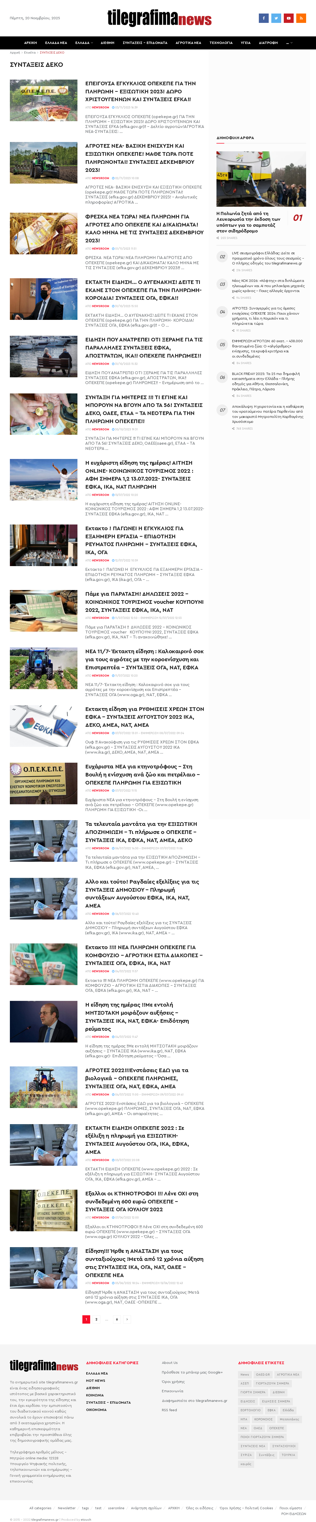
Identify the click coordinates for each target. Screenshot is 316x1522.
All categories (40, 1508)
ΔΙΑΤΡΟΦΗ (268, 43)
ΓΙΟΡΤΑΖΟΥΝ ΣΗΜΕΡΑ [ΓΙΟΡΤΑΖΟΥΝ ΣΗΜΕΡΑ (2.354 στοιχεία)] (272, 1383)
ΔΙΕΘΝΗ (107, 43)
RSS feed (169, 1410)
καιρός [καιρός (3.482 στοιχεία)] (246, 1464)
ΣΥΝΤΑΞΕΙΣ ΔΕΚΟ (52, 52)
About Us (170, 1363)
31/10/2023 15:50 (125, 306)
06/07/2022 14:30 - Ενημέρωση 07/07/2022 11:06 (147, 848)
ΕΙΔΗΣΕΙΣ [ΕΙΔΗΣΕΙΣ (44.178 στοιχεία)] (248, 1401)
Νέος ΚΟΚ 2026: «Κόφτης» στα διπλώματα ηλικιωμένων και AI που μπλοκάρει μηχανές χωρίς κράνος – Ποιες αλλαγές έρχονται (268, 286)
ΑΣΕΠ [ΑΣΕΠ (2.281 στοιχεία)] (245, 1383)
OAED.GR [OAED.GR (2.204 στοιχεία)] (263, 1374)
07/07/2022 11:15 (124, 790)
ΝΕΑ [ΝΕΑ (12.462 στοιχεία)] (244, 1428)
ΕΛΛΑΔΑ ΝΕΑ (56, 43)
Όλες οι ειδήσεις (199, 1508)
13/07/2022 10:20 (125, 495)
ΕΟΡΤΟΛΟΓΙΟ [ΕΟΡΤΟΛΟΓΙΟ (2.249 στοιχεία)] (251, 1410)
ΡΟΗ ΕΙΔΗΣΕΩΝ (293, 1513)
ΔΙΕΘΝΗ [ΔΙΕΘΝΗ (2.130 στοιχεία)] (279, 1392)
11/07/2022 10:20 (125, 675)
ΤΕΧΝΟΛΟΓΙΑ (221, 43)
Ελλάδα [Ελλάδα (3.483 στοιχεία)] (288, 1410)
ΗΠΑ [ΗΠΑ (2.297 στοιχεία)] (244, 1419)
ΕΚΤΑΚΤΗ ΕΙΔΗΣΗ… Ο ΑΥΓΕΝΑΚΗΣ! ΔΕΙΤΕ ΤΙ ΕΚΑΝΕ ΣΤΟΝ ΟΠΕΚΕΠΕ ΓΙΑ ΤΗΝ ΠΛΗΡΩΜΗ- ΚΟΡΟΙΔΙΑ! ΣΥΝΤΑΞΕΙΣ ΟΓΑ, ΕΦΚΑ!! (143, 290)
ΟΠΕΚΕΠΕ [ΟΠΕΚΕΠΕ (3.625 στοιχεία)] (276, 1428)
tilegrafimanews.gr (44, 1519)
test (98, 1508)
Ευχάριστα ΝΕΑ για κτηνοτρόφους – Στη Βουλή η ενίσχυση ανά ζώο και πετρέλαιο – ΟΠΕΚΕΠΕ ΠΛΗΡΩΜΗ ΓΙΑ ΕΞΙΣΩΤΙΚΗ (142, 775)
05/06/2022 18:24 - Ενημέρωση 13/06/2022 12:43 (147, 1283)
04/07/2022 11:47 (125, 1036)
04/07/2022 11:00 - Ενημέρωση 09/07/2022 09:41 (147, 1094)
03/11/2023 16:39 (125, 107)
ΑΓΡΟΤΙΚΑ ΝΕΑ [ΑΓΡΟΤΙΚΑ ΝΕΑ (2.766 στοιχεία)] (288, 1374)
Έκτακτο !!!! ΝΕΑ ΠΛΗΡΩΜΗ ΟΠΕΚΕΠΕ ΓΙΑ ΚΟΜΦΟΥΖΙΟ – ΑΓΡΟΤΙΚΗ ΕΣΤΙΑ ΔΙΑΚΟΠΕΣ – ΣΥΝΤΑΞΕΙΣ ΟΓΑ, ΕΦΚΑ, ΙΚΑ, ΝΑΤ (144, 955)
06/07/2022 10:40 (125, 913)
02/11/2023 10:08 (125, 178)
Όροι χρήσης (173, 1382)
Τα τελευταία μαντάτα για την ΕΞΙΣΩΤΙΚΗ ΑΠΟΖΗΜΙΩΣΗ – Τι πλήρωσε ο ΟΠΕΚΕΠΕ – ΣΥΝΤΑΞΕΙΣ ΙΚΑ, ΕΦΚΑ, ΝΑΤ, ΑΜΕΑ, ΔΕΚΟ (141, 832)
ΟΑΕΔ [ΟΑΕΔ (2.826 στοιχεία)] (258, 1428)
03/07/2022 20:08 (126, 1160)
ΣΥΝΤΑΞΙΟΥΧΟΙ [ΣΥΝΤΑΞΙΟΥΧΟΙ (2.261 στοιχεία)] (284, 1446)
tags (85, 1508)
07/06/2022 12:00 (125, 1217)
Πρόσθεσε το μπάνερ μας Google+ (192, 1372)
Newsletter (67, 1508)
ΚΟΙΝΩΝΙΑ (95, 1395)
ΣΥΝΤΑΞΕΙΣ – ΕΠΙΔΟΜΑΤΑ (145, 43)
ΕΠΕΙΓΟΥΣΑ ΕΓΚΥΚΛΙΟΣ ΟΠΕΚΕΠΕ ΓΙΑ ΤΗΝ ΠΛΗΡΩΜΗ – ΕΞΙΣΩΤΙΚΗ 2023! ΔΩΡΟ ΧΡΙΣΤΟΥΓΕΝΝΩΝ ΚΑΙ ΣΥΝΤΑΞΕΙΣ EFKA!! (140, 91)
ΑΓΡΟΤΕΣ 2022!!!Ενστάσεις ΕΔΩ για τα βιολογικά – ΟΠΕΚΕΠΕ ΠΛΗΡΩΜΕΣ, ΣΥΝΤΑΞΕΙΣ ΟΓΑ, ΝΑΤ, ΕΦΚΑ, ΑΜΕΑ (137, 1078)
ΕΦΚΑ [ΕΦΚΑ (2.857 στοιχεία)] (272, 1410)
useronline (116, 1508)
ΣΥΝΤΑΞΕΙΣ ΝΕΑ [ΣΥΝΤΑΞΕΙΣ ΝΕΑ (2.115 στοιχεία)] (253, 1446)
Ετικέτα (30, 52)
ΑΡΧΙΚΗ (30, 43)
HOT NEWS (95, 1381)
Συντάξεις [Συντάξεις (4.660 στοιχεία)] (267, 1455)
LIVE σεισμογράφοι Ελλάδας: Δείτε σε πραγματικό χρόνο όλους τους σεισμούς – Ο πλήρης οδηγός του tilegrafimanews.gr (268, 258)
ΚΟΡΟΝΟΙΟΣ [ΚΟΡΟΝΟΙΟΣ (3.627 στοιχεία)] (263, 1419)
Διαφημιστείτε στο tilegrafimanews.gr (194, 1401)
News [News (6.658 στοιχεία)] (245, 1374)
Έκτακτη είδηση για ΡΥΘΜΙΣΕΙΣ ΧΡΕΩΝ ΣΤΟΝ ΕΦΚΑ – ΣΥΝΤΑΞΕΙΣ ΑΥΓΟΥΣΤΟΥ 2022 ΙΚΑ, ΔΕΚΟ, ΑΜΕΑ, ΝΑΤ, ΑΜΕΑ (144, 717)
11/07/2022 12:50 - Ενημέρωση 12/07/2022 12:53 (147, 618)
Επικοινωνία (172, 1391)
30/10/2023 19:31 (125, 429)
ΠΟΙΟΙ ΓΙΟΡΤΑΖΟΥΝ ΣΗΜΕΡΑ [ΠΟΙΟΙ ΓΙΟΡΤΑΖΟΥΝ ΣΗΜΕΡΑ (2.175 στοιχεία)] (262, 1437)
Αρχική (15, 52)
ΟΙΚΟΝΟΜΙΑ (96, 1410)
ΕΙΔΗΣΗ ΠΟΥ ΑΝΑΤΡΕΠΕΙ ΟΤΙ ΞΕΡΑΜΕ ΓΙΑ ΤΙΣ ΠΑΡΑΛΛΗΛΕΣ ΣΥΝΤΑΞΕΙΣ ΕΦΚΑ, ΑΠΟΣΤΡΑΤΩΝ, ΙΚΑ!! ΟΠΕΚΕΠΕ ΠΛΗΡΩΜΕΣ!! (144, 348)
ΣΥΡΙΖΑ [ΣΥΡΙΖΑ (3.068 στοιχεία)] (246, 1455)
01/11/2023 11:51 (124, 248)
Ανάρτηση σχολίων (146, 1508)
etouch (86, 1519)
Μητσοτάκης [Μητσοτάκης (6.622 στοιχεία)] (289, 1419)
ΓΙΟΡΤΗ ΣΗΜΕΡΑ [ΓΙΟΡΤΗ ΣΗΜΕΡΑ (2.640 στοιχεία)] (253, 1392)
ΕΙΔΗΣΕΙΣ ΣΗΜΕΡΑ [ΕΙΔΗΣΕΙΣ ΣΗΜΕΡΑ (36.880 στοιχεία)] (276, 1401)
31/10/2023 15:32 (125, 363)
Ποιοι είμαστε (291, 1508)
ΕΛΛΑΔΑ (82, 43)
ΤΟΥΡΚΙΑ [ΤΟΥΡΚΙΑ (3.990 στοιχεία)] (288, 1455)
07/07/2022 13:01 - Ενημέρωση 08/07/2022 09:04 (148, 733)
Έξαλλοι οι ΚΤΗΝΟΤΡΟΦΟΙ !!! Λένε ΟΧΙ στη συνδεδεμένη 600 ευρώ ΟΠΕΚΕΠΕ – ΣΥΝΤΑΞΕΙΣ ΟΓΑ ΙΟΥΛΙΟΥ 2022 (141, 1202)
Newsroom (100, 107)
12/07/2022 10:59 (125, 560)
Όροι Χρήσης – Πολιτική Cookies (246, 1508)
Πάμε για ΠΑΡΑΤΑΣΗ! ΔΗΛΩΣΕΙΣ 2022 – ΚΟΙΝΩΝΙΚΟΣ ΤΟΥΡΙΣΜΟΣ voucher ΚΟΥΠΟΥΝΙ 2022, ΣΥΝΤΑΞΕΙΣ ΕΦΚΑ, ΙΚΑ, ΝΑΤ (144, 602)
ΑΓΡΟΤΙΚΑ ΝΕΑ (188, 43)
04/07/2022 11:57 (125, 971)
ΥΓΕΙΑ (246, 43)
